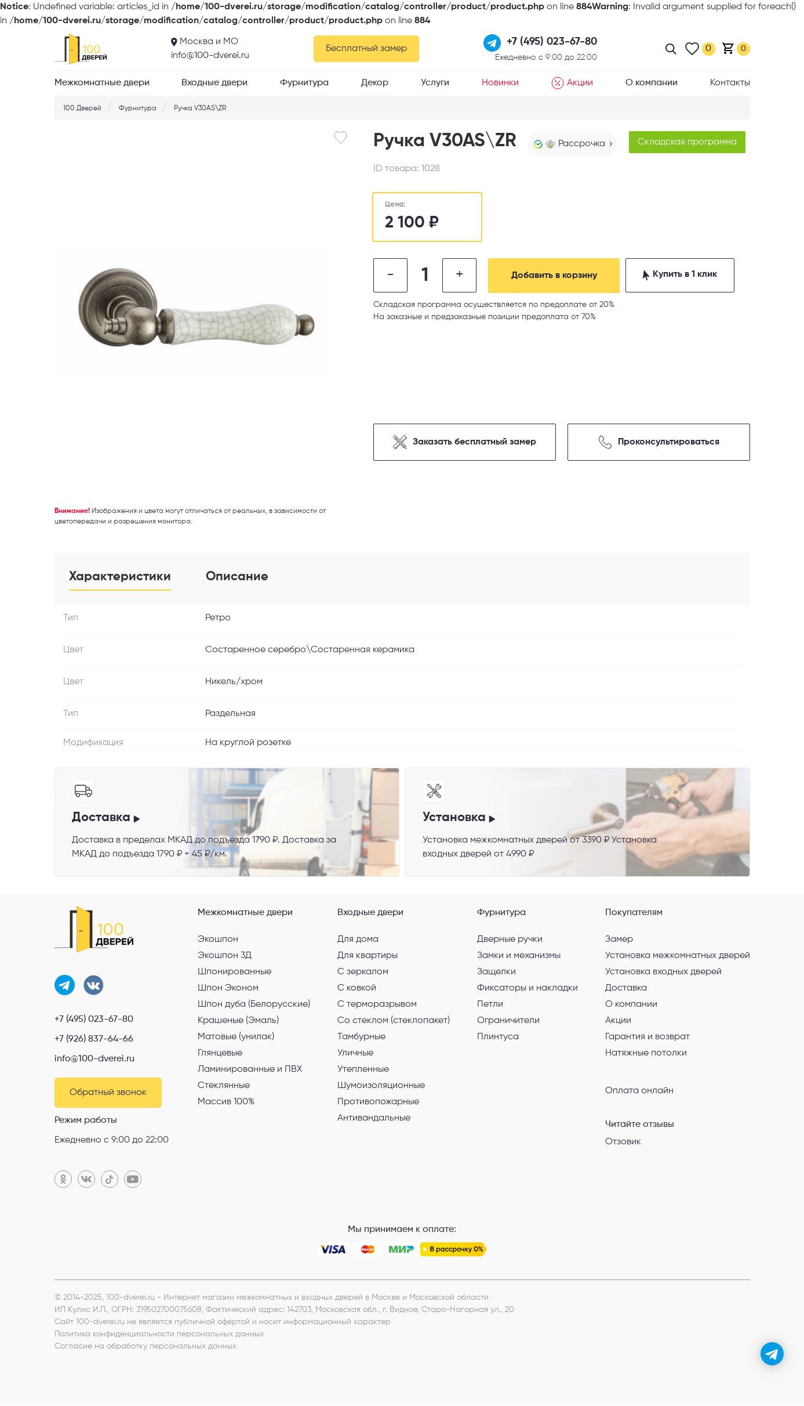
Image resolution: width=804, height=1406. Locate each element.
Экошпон (218, 940)
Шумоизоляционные (381, 1086)
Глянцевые (220, 1053)
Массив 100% (226, 1102)
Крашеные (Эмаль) (238, 1021)
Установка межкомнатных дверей (677, 956)
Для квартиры (367, 956)
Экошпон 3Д (225, 956)
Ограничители (508, 1021)
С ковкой (356, 988)
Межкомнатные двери (102, 83)
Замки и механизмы (519, 956)
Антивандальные (373, 1118)
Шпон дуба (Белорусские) (254, 1005)
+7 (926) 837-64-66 (93, 1040)
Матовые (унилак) (236, 1037)
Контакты (730, 83)
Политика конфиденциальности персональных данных (159, 1335)
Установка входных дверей (663, 972)
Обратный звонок (108, 1093)
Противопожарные (378, 1102)
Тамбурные (361, 1037)
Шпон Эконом (228, 988)
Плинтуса (498, 1037)
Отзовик (623, 1142)
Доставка (626, 988)
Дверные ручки (510, 940)
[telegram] (772, 1353)
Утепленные (363, 1070)
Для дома (358, 940)
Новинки (500, 83)
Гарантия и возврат (647, 1037)
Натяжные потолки (646, 1053)
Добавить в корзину (556, 275)
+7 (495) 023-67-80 (93, 1020)
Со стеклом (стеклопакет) (393, 1021)
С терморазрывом (377, 1005)
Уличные (355, 1053)
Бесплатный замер (366, 48)
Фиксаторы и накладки (527, 988)
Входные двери (214, 83)
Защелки (496, 972)
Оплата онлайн (639, 1091)
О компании (651, 83)
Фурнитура (304, 83)
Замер (619, 940)
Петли (490, 1005)
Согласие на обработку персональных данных (145, 1347)
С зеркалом (362, 972)
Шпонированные (234, 972)
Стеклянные (224, 1086)
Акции (572, 83)
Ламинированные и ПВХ (250, 1070)
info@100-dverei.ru (210, 55)
